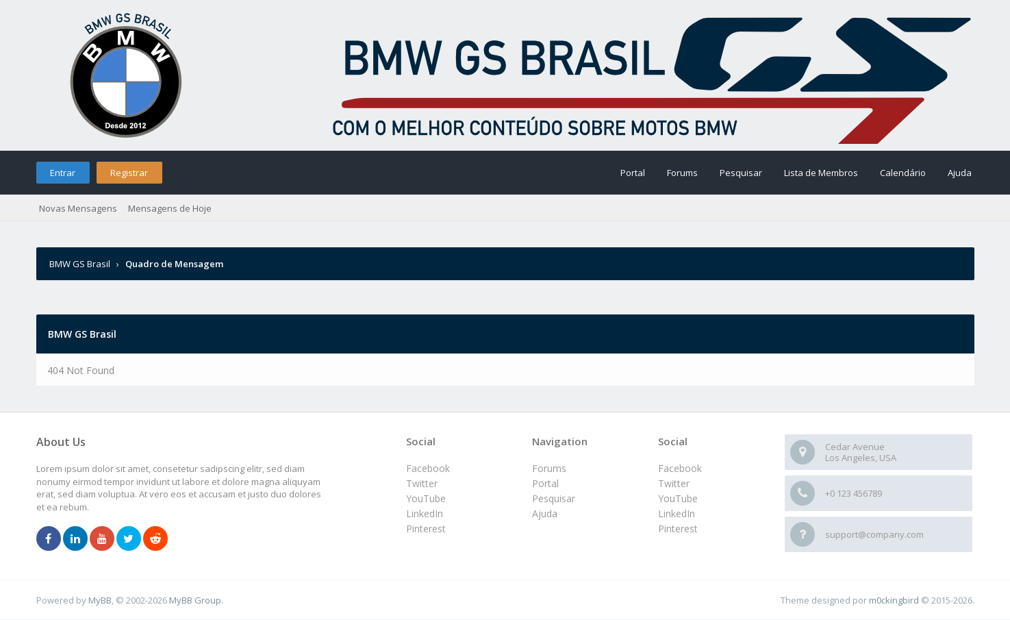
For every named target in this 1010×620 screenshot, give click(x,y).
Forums (682, 172)
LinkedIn (676, 513)
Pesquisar (741, 172)
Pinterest (678, 528)
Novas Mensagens (78, 208)
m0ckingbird (894, 600)
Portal (632, 172)
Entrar (62, 172)
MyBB (100, 600)
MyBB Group (195, 600)
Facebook (680, 468)
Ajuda (960, 172)
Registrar (129, 172)
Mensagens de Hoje (170, 208)
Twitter (674, 483)
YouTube (678, 498)
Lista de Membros (821, 172)
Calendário (903, 172)
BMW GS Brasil (80, 264)
